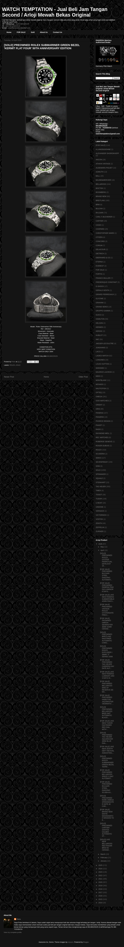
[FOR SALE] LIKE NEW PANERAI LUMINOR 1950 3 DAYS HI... (107, 675)
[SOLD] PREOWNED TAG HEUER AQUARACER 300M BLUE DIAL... (106, 738)
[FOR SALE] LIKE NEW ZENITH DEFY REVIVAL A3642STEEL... (107, 750)
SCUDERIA (100, 454)
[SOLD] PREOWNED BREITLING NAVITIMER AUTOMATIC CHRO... (106, 637)
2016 (100, 896)
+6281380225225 (22, 24)
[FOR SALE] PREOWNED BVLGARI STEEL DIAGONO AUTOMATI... (106, 574)
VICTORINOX (101, 515)
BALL (98, 176)
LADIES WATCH (102, 356)
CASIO (98, 225)
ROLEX (12, 365)
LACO (98, 352)
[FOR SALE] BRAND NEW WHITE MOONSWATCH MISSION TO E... (107, 815)
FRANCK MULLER (103, 278)
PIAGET (99, 425)
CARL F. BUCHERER (104, 217)
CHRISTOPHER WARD (105, 233)
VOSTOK (99, 519)
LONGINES (100, 360)
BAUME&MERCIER (103, 180)
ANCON (99, 160)
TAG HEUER (101, 487)
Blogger (86, 942)
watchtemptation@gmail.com (19, 28)
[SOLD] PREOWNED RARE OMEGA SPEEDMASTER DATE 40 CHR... (107, 801)
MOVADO (99, 384)
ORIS (98, 409)
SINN (98, 466)
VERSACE (100, 511)
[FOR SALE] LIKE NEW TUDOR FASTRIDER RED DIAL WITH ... (107, 725)
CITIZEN (99, 237)
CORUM (99, 245)
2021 (100, 879)
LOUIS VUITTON (102, 364)
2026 (100, 544)
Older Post (83, 377)
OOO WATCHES (102, 401)
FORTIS (99, 274)
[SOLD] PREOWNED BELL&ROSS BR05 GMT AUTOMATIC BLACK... (106, 712)
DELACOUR (100, 249)
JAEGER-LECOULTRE (105, 343)
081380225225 (52, 356)
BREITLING (100, 200)
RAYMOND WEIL (102, 433)
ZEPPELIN (100, 527)
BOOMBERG (101, 192)
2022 (100, 875)
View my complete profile (13, 932)
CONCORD (100, 241)
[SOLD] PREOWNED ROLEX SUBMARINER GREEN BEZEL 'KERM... (107, 761)
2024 (100, 869)
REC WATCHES (102, 437)
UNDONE (99, 507)
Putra (19, 919)
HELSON (99, 323)
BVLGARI (99, 213)
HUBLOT (99, 335)
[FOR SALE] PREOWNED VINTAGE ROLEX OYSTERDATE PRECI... (107, 610)
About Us (44, 32)
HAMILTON (100, 319)
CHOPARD (100, 229)
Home (9, 32)
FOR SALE (21, 32)
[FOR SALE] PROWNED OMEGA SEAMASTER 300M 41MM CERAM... (106, 623)
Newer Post (9, 377)
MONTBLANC (101, 380)
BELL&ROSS (101, 184)
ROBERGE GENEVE (104, 442)
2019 (100, 886)
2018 (100, 889)
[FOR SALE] (100, 145)
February (104, 858)
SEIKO (98, 458)
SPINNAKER (101, 474)
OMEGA (99, 397)
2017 (100, 892)
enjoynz (70, 942)
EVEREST (100, 266)
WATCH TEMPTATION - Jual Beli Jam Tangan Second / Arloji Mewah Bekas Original (54, 12)
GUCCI (98, 315)
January (103, 861)
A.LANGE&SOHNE (103, 149)
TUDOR (99, 499)
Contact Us (57, 32)
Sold (33, 32)
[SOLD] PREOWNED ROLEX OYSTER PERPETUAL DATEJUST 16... (106, 559)
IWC (97, 339)
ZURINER (99, 531)
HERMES (99, 327)
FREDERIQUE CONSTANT (106, 282)
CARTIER (99, 221)
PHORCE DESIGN (103, 421)
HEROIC (99, 331)
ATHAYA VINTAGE (103, 164)
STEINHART (101, 482)
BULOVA (99, 209)
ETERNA (99, 262)
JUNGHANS (100, 348)
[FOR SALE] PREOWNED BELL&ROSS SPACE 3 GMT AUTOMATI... (106, 774)
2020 (100, 882)
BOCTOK (99, 188)
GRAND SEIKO (102, 307)
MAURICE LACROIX (104, 372)
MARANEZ (100, 368)
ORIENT (99, 405)
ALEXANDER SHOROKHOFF (107, 153)
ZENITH (99, 523)
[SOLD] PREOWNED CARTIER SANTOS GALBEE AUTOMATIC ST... (106, 829)
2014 (100, 903)
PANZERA (100, 417)
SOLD (18, 365)
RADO (98, 429)
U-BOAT (99, 503)
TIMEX (98, 491)
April (102, 550)
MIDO (98, 376)
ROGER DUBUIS (102, 446)
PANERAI (99, 413)
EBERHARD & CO (103, 258)
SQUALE (99, 478)
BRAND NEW (101, 196)
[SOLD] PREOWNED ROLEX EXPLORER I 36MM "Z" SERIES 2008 (106, 651)
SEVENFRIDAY (102, 462)
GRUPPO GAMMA (103, 311)
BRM (98, 205)
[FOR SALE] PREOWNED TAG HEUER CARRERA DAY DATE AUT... (107, 664)
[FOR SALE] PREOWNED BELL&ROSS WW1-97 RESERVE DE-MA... (107, 686)
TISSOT (99, 495)
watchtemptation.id (12, 26)
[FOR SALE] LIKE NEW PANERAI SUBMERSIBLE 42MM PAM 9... (107, 598)
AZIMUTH (99, 172)
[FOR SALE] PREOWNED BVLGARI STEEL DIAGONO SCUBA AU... (106, 787)
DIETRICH (100, 254)
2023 (100, 872)
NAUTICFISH (101, 388)
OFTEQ (99, 392)
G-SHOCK (100, 286)
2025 (100, 865)
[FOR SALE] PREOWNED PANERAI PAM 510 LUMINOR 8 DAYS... (107, 587)
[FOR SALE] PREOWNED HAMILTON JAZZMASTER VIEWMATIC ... (107, 699)
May (102, 547)
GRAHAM (99, 303)
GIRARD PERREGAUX (105, 294)
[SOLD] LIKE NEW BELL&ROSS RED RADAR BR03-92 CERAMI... (106, 844)
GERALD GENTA (102, 290)
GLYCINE (99, 299)
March (103, 854)
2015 (100, 899)
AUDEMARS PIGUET (104, 168)
